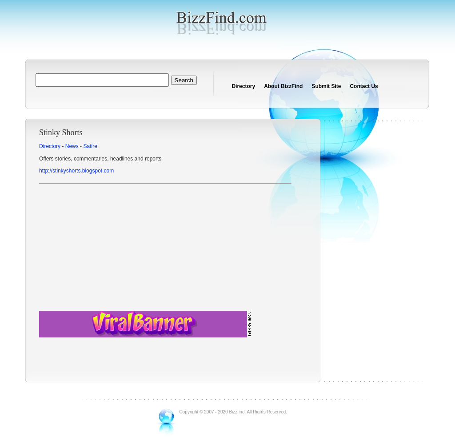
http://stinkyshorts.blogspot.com (76, 171)
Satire (90, 146)
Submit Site (326, 86)
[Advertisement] (165, 248)
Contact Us (364, 86)
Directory (243, 86)
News (72, 146)
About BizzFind (283, 86)
